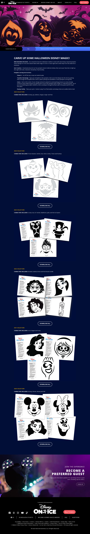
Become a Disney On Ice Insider (49, 517)
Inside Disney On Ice (48, 2)
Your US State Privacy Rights (66, 523)
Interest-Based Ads (33, 525)
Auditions (75, 517)
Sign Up (67, 2)
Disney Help (64, 521)
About (60, 2)
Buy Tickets (84, 2)
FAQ (75, 2)
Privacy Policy (53, 523)
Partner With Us (39, 521)
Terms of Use (71, 521)
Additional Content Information (25, 523)
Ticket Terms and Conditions (42, 523)
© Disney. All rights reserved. (71, 525)
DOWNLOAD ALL (45, 147)
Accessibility (18, 521)
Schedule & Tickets (22, 2)
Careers (47, 521)
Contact (32, 521)
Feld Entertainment (55, 521)
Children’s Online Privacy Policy (19, 525)
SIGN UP (80, 484)
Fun (28, 49)
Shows (34, 2)
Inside (11, 49)
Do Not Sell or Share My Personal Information (51, 525)
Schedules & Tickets (26, 517)
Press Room (25, 521)
